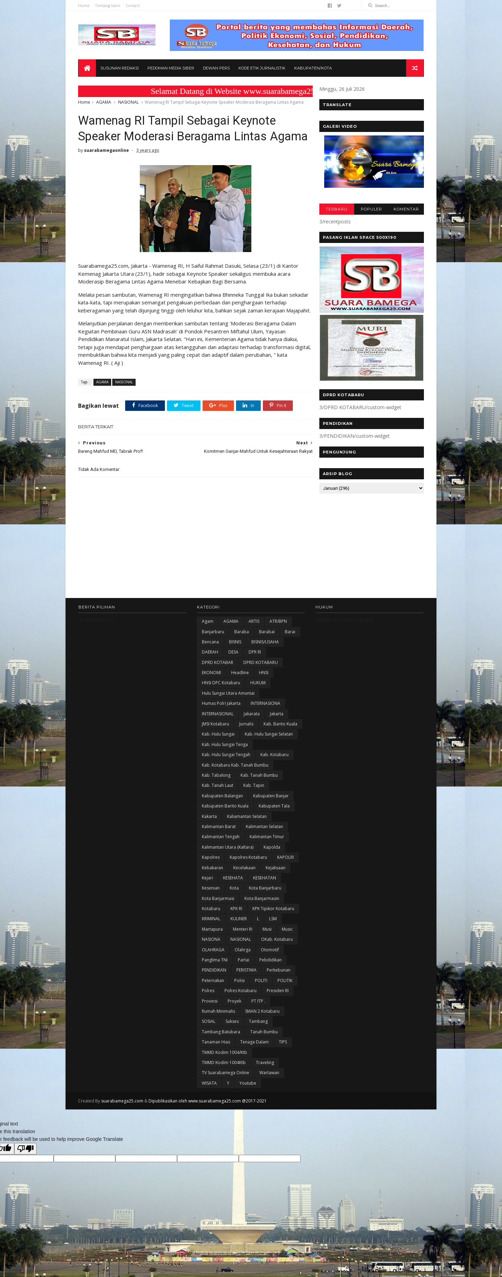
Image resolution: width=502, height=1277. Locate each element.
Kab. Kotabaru (274, 779)
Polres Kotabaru (241, 1015)
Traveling (265, 1087)
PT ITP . (258, 1025)
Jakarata (252, 738)
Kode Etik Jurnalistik (262, 68)
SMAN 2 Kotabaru (262, 1036)
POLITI (261, 1005)
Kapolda (272, 872)
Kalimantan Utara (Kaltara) (227, 872)
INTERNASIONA (265, 728)
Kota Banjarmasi (218, 923)
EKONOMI (211, 697)
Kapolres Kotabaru (248, 882)
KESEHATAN (264, 903)
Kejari (207, 903)
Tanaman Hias (216, 1067)
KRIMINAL (211, 943)
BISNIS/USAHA (265, 667)
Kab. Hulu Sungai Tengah (226, 779)
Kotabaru (211, 933)
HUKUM (258, 707)
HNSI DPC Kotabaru (221, 707)
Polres (208, 1015)
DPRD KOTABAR (217, 687)
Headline (240, 697)
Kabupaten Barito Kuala (225, 831)
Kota (234, 913)
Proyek (234, 1025)
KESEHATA (233, 903)
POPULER (371, 209)
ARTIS (254, 646)
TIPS (283, 1067)
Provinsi (210, 1025)
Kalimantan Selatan (264, 851)
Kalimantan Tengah (220, 861)
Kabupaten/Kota (313, 68)
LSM (273, 943)
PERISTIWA (246, 995)
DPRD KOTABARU (260, 687)
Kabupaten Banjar (271, 821)
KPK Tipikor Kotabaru (273, 933)
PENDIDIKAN (214, 995)
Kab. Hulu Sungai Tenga (225, 769)
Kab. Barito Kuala (280, 749)
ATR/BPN (278, 646)
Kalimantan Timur (267, 861)
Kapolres (211, 882)
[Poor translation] (25, 1173)
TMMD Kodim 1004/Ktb (224, 1077)
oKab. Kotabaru (277, 964)
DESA (233, 677)
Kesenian (211, 913)
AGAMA (104, 102)
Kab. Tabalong (216, 800)
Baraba (241, 656)
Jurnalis (246, 749)
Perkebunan (278, 995)
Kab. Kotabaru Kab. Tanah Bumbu (235, 790)
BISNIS (235, 667)
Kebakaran (212, 892)
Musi (267, 954)
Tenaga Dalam (254, 1067)
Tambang (258, 1046)
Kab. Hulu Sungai (218, 759)
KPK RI (236, 933)
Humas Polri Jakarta (221, 728)
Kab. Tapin (253, 810)
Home (84, 5)
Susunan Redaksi (119, 68)
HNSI (263, 697)
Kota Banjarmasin (261, 923)
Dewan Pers (216, 68)
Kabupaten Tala (274, 831)
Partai (243, 985)
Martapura (212, 954)
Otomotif (270, 974)
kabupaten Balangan (222, 821)
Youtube (247, 1108)
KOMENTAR (406, 209)
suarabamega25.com (122, 1126)
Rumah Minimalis (218, 1036)
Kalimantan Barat (219, 851)
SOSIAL (208, 1046)
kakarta (209, 841)
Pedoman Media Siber (170, 68)
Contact (133, 5)
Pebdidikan (270, 985)
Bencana (210, 667)
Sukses (232, 1046)
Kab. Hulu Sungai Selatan (269, 759)
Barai (290, 656)
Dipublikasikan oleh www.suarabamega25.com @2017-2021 (208, 1126)
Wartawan (269, 1097)
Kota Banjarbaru (265, 913)
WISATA (209, 1108)
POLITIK (284, 1005)
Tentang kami (108, 5)
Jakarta (276, 738)
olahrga (243, 974)
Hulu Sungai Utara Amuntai (228, 718)
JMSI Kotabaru (215, 749)
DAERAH (210, 677)
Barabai (267, 656)
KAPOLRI (285, 882)
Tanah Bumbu (264, 1057)
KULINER (238, 943)
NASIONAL (129, 102)
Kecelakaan (244, 892)
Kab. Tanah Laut (217, 810)
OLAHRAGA (213, 974)
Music (287, 954)
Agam (207, 646)
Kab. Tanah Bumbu (259, 800)
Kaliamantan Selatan (247, 841)
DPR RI (255, 677)
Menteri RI (242, 954)
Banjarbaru (213, 656)
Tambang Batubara (221, 1057)
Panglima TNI (215, 985)
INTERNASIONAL (218, 738)
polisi (239, 1005)
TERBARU (336, 209)
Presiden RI (278, 1015)
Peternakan (213, 1005)
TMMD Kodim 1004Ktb (224, 1087)
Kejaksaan (276, 892)
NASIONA (211, 964)
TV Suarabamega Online (225, 1097)
